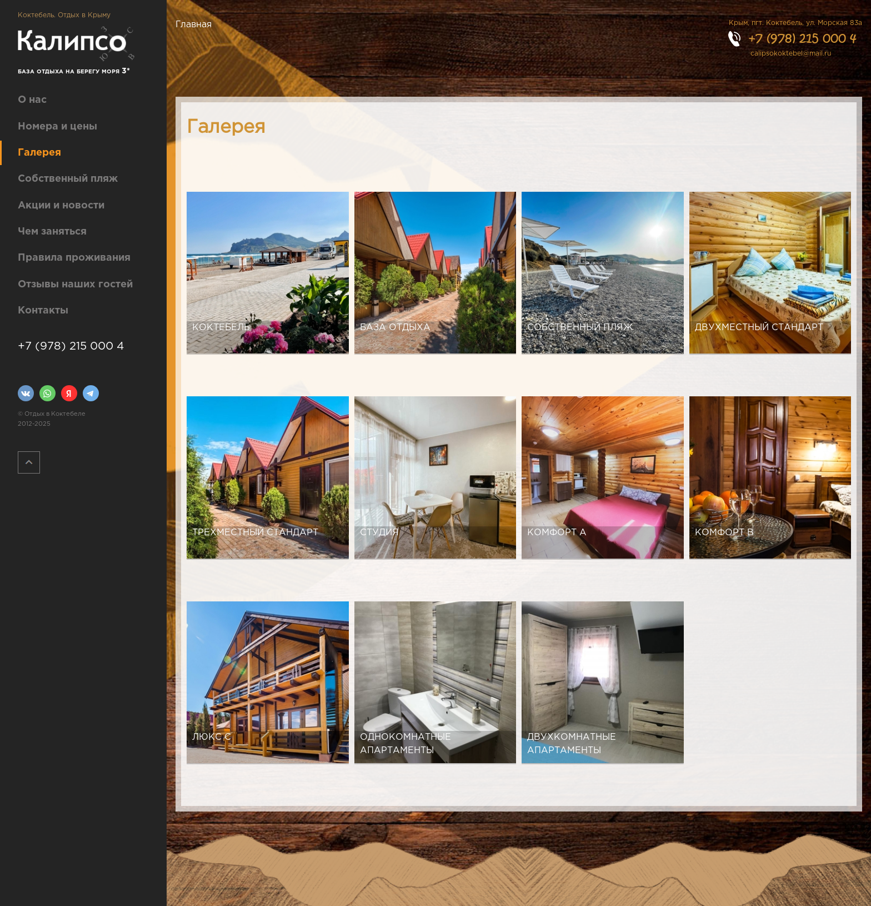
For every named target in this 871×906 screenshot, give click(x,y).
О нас (32, 100)
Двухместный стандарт (759, 327)
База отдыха (395, 327)
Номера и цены (57, 126)
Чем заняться (52, 231)
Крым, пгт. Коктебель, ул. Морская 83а (795, 23)
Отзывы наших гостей (75, 284)
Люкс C (211, 737)
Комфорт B (724, 533)
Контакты (43, 310)
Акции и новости (61, 205)
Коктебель (221, 327)
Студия (379, 533)
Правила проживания (74, 257)
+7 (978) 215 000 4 (71, 346)
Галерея (39, 152)
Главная (194, 25)
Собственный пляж (68, 179)
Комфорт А (557, 533)
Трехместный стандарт (255, 533)
